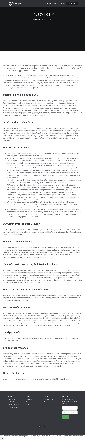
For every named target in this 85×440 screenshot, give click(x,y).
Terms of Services (50, 402)
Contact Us (11, 402)
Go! (66, 417)
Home (49, 3)
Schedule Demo (71, 3)
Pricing (62, 3)
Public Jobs (11, 399)
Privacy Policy (48, 399)
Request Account (13, 404)
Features (55, 3)
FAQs (27, 404)
